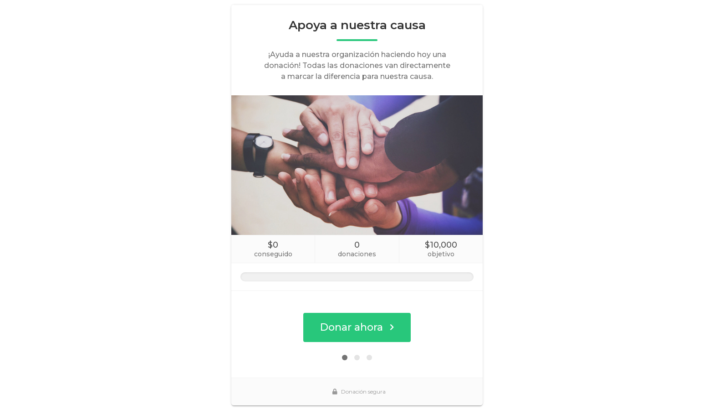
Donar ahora (357, 327)
